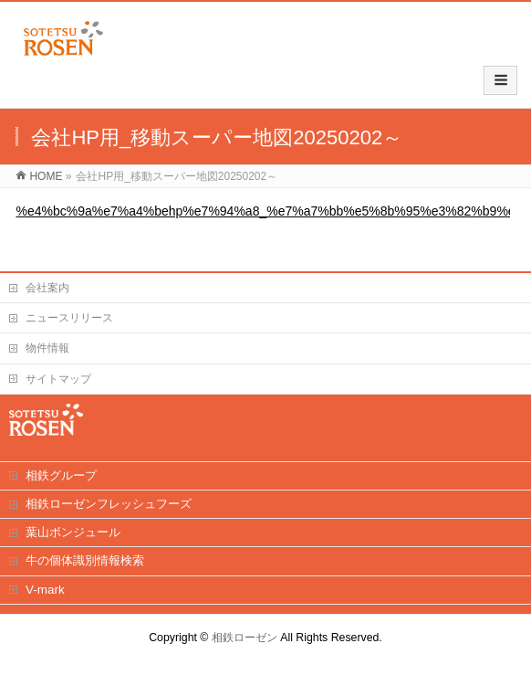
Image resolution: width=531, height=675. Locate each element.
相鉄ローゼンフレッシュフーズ (109, 504)
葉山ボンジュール (73, 532)
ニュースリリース (69, 317)
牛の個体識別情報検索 (85, 560)
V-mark (45, 589)
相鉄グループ (61, 475)
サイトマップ (58, 379)
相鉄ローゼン (244, 637)
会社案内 (47, 287)
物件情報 (47, 348)
